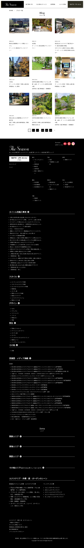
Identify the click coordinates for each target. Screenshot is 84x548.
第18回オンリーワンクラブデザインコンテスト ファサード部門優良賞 (29, 385)
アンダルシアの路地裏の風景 (17, 235)
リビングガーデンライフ (52, 487)
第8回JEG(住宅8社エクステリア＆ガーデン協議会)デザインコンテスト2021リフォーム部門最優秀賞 (37, 403)
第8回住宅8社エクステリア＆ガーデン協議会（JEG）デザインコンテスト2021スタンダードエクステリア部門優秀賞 (41, 407)
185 (46, 130)
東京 (33, 157)
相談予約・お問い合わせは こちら (19, 159)
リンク (11, 167)
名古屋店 (36, 182)
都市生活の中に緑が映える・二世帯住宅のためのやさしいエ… (26, 224)
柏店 (50, 159)
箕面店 (36, 198)
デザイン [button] (14, 303)
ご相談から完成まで (14, 522)
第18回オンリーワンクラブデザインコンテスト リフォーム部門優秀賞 (29, 387)
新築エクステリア (16, 295)
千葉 (48, 157)
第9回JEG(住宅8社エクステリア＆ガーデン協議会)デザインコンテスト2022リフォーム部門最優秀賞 (37, 398)
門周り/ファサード (16, 328)
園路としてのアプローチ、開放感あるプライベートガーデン (25, 231)
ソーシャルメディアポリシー (16, 531)
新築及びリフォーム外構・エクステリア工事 (22, 484)
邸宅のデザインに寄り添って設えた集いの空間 (22, 260)
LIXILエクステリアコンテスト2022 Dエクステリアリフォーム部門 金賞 (31, 391)
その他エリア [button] (26, 468)
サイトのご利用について (15, 524)
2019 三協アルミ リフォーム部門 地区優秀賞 (24, 419)
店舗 (13, 350)
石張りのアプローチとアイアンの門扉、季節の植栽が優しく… (26, 249)
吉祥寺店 (36, 168)
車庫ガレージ (15, 340)
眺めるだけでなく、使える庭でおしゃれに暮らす (22, 233)
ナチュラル (14, 311)
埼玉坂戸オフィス (69, 187)
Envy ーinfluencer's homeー (17, 228)
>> (54, 130)
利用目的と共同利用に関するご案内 (18, 527)
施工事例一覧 (29, 4)
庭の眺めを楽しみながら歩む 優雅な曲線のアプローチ (24, 265)
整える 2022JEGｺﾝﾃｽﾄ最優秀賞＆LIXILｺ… (21, 247)
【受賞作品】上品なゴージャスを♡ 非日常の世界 (23, 262)
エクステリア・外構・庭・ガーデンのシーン (28, 478)
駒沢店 (36, 166)
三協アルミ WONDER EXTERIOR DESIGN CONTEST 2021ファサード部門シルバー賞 (35, 410)
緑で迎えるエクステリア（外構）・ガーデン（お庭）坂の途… (26, 219)
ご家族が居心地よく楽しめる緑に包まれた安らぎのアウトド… (26, 253)
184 (42, 130)
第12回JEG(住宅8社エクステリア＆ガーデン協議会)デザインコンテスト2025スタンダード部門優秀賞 (37, 369)
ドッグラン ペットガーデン (18, 342)
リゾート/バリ (15, 313)
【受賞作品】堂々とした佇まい (18, 267)
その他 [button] (13, 345)
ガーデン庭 (14, 291)
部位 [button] (12, 323)
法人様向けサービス (41, 4)
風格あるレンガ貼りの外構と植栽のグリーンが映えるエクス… (26, 238)
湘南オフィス (52, 189)
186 (50, 130)
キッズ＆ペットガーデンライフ (54, 496)
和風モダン (14, 317)
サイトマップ (12, 164)
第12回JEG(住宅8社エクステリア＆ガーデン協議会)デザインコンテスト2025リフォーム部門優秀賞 (37, 367)
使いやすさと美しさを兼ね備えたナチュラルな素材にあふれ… (26, 240)
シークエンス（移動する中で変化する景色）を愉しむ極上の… (26, 258)
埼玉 (63, 180)
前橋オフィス (68, 159)
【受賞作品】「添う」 (15, 269)
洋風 (13, 320)
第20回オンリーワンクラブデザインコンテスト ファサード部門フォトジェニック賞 (33, 376)
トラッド (14, 315)
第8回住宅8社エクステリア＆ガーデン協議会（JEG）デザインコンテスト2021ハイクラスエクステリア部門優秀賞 (40, 405)
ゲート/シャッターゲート (18, 330)
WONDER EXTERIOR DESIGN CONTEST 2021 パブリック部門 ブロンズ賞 (31, 412)
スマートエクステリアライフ (53, 492)
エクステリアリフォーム (18, 298)
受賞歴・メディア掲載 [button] (20, 358)
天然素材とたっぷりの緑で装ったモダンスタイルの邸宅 (24, 244)
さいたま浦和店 (69, 182)
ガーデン (14, 335)
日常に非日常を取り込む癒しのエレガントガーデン (23, 217)
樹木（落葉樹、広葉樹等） (19, 501)
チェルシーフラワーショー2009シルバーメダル (23, 414)
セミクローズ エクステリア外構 (20, 286)
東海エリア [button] (15, 446)
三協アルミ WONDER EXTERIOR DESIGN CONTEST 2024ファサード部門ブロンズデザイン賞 (37, 373)
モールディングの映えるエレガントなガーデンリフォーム (25, 222)
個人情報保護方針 (13, 529)
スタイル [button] (14, 277)
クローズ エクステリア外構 (18, 284)
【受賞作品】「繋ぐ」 (15, 256)
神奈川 (49, 180)
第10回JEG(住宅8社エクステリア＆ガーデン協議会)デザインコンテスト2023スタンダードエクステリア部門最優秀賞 (41, 380)
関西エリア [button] (15, 456)
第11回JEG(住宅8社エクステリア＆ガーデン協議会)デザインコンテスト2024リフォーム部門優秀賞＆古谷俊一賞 (40, 371)
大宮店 (66, 184)
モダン (13, 308)
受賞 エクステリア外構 (17, 293)
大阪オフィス (37, 200)
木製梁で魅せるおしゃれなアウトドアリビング (22, 242)
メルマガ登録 (62, 4)
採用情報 (53, 4)
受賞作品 (14, 289)
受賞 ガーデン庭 (16, 300)
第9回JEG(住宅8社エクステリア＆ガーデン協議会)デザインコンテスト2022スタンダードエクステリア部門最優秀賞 (41, 396)
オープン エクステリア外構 (18, 282)
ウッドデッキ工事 (48, 484)
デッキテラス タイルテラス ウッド (20, 337)
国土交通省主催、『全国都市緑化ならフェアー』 (24, 416)
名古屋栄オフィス (38, 187)
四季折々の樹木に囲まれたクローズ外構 (20, 251)
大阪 (33, 196)
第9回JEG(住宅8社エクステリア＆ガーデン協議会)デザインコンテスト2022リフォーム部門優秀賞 (36, 401)
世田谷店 (36, 164)
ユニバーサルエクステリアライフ (55, 494)
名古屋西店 (37, 184)
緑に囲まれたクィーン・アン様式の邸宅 (20, 226)
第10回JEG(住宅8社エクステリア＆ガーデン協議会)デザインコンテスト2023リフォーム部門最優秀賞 (37, 378)
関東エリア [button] (15, 436)
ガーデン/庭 (15, 333)
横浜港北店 (52, 182)
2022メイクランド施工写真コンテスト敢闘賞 (23, 394)
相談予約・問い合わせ (75, 4)
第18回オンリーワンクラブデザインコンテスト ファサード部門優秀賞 (29, 389)
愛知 (33, 180)
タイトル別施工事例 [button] (19, 212)
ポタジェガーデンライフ (52, 490)
